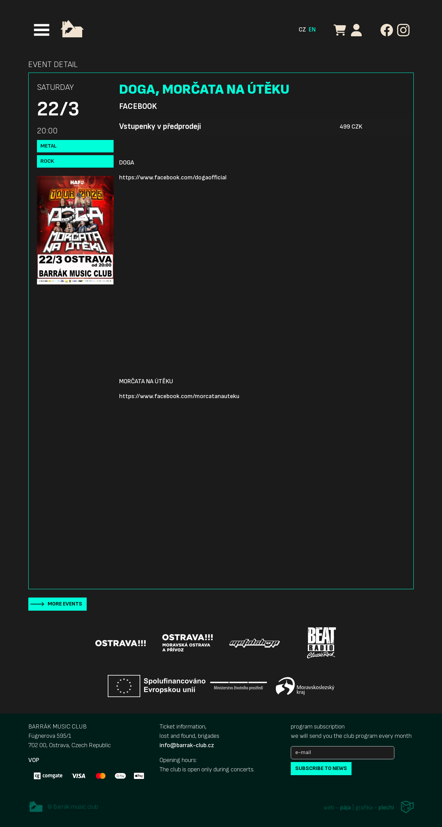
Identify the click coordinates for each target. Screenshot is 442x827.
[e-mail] (342, 752)
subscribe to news (321, 768)
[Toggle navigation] (41, 29)
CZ (302, 29)
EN (312, 29)
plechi (386, 807)
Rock (47, 161)
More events (65, 604)
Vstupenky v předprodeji (160, 126)
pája (345, 807)
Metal (48, 146)
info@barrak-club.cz (187, 745)
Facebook (138, 106)
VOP (33, 760)
